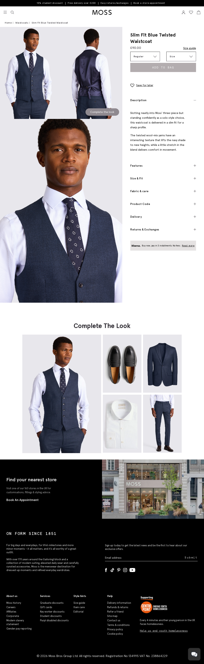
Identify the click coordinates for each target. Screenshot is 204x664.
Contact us (113, 620)
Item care (79, 607)
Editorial (78, 611)
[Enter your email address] (144, 557)
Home (8, 22)
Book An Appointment (22, 500)
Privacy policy (115, 629)
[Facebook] (106, 569)
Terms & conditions (118, 625)
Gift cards (46, 607)
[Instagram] (125, 569)
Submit (191, 557)
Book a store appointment (149, 3)
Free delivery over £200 (82, 3)
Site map (112, 616)
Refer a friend (115, 611)
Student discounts (51, 616)
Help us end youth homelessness (164, 630)
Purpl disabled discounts (54, 620)
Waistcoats (21, 22)
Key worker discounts (52, 611)
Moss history (13, 603)
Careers (11, 607)
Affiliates (11, 611)
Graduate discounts (52, 603)
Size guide (189, 48)
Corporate (12, 616)
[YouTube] (132, 569)
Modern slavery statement (15, 622)
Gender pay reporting (18, 628)
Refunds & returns (117, 607)
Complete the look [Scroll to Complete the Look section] (102, 112)
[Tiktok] (112, 569)
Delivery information (119, 603)
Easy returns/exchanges (115, 3)
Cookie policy (115, 633)
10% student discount (50, 3)
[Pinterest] (119, 569)
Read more (188, 245)
